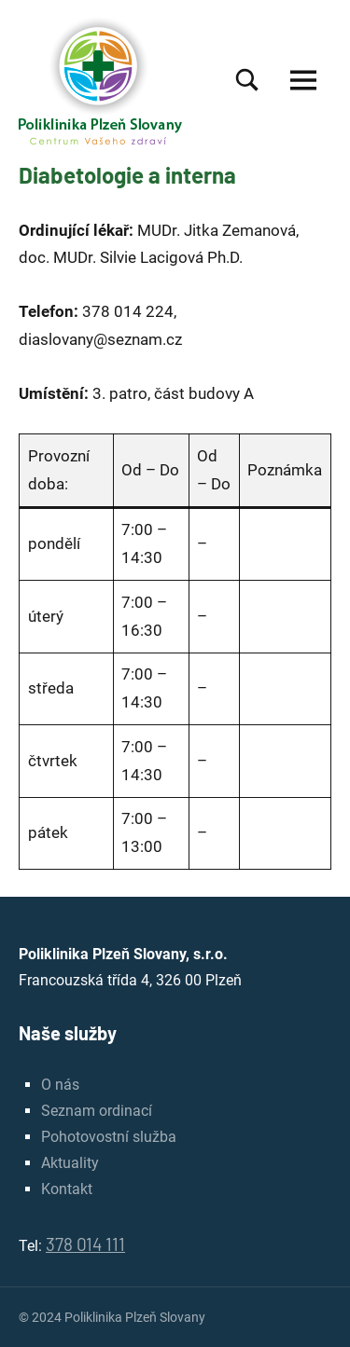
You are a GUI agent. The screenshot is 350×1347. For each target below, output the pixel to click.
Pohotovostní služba (108, 1137)
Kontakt (66, 1189)
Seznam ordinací (96, 1111)
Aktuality (70, 1163)
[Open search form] (247, 79)
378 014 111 (85, 1244)
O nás (60, 1084)
